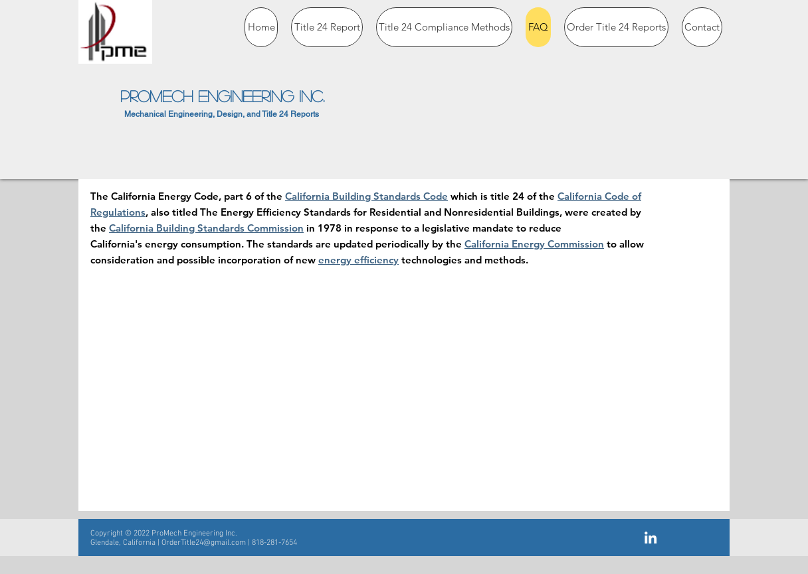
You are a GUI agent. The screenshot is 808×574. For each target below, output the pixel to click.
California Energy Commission (534, 244)
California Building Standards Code (366, 196)
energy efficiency (358, 259)
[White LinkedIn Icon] (650, 537)
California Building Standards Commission (206, 228)
